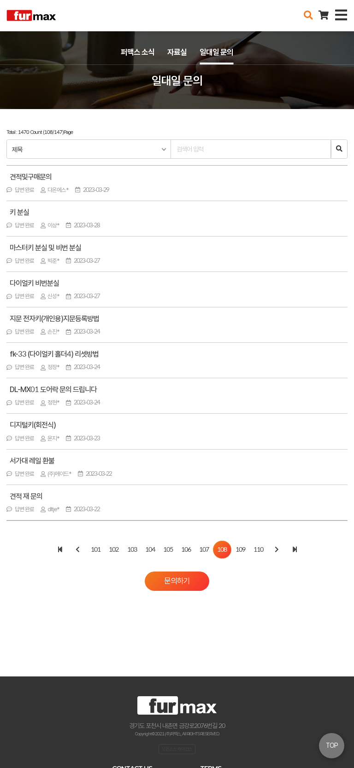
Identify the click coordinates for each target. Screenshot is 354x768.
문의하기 (177, 580)
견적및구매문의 (31, 177)
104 (150, 549)
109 (240, 549)
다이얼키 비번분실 (34, 284)
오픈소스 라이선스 (177, 748)
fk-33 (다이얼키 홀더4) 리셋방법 (54, 354)
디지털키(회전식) (33, 425)
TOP (332, 745)
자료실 (177, 52)
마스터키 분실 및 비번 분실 (45, 248)
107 (204, 549)
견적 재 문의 (26, 497)
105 (168, 549)
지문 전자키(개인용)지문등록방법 (54, 319)
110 (258, 549)
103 (132, 549)
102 (113, 549)
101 (95, 549)
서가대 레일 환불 (32, 461)
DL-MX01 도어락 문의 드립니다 (53, 390)
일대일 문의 (216, 52)
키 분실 (19, 213)
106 (186, 549)
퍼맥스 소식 (137, 52)
